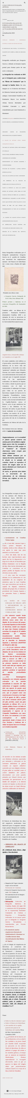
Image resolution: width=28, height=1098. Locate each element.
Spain (11, 1077)
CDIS (9, 892)
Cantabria (8, 1077)
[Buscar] (25, 2)
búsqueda (11, 118)
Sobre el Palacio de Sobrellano (15, 1023)
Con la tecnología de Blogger (14, 1091)
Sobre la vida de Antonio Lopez (15, 1021)
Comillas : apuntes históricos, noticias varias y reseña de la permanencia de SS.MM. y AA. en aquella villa (15, 735)
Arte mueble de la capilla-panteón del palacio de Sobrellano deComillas (13, 1028)
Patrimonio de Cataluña (13, 888)
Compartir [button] (4, 19)
